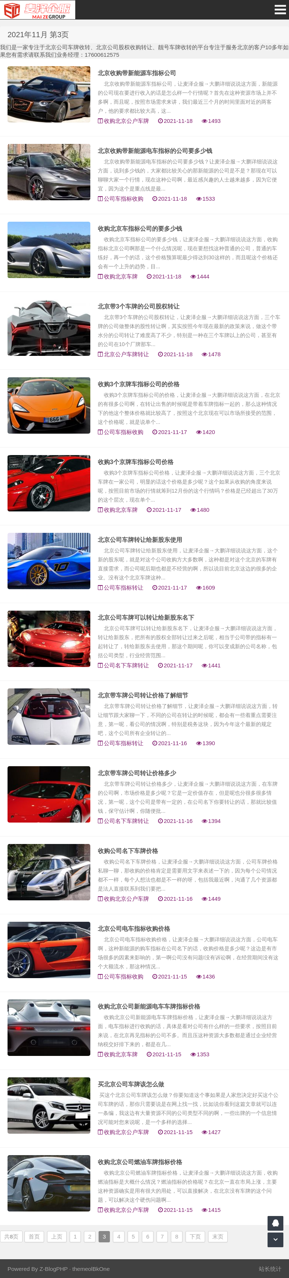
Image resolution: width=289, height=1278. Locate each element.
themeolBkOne (91, 1269)
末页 (218, 1236)
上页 (56, 1236)
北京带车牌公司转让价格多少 (137, 773)
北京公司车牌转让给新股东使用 (140, 540)
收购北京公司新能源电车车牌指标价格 (149, 1006)
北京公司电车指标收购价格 (134, 929)
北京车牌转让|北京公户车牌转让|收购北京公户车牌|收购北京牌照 (37, 10)
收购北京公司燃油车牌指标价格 (140, 1162)
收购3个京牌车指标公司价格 (135, 462)
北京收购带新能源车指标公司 (137, 73)
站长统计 (270, 1269)
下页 (195, 1236)
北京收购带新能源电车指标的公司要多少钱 (155, 151)
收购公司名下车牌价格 (128, 851)
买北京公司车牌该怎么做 (131, 1084)
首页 (34, 1236)
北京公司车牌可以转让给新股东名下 (146, 617)
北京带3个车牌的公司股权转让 (138, 306)
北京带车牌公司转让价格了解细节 (143, 695)
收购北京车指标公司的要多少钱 (140, 228)
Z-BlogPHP (54, 1269)
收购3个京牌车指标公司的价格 (138, 384)
